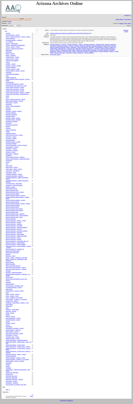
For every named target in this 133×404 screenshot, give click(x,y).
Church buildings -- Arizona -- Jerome (15, 70)
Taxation (8, 364)
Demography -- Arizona (11, 102)
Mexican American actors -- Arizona (15, 192)
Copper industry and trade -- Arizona (15, 87)
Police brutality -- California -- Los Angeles (16, 299)
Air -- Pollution (9, 41)
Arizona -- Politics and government (14, 48)
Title (125, 23)
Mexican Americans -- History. (13, 237)
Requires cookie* (125, 30)
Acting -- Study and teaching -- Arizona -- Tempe (18, 36)
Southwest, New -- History (12, 337)
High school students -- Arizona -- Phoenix (16, 145)
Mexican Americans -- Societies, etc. (15, 249)
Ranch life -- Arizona (11, 311)
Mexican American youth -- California (15, 213)
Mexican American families (12, 202)
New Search (127, 19)
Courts (7, 96)
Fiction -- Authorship (11, 130)
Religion (8, 314)
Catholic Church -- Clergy (12, 59)
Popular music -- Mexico (12, 301)
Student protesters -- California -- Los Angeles (17, 359)
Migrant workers (10, 262)
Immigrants (8, 155)
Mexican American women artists (14, 208)
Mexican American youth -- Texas (14, 217)
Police (7, 292)
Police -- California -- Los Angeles (14, 297)
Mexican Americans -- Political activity (15, 242)
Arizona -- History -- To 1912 (13, 47)
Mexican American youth (12, 212)
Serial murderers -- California (13, 330)
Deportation (9, 104)
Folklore (8, 131)
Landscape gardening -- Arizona (14, 174)
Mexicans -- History (11, 256)
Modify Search (119, 19)
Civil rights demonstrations (12, 74)
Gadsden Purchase (11, 133)
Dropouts (8, 107)
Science (8, 325)
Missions (8, 280)
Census (8, 62)
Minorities (8, 271)
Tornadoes (8, 368)
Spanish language (104, 51)
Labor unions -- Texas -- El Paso (14, 169)
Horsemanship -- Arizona (12, 147)
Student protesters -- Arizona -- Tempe (15, 357)
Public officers (9, 304)
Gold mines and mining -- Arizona (14, 135)
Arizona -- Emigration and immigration (15, 45)
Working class (9, 374)
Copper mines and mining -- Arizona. (15, 90)
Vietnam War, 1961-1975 (12, 372)
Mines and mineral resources (13, 265)
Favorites (126, 15)
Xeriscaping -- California (12, 383)
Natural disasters (10, 284)
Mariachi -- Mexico (10, 187)
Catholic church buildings (12, 60)
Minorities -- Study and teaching (14, 272)
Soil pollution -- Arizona (11, 335)
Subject (121, 23)
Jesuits (7, 162)
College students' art (11, 77)
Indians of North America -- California (15, 157)
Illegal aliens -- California (12, 153)
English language (93, 51)
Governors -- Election (11, 138)
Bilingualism (9, 52)
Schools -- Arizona (10, 323)
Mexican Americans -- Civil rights (14, 225)
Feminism (8, 128)
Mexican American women (12, 207)
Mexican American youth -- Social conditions (17, 215)
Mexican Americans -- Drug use (14, 229)
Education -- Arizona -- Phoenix (14, 111)
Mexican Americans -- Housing (13, 239)
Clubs (7, 76)
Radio (7, 308)
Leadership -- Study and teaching (14, 185)
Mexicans (8, 254)
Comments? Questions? (66, 400)
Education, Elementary (11, 114)
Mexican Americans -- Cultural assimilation (16, 227)
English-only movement (12, 125)
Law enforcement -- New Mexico (14, 183)
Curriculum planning (103, 50)
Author (129, 23)
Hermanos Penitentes (11, 143)
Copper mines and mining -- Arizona (15, 89)
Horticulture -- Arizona (11, 148)
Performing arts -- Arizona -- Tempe (15, 291)
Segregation (9, 326)
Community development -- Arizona (15, 84)
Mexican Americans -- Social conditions (16, 244)
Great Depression (10, 140)
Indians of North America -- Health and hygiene (17, 159)
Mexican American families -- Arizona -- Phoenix (18, 203)
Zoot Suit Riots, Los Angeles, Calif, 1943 (16, 384)
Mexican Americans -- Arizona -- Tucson (16, 220)
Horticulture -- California (12, 150)
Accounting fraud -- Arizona (12, 35)
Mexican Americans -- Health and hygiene (16, 236)
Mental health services (11, 188)
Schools (8, 321)
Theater (8, 366)
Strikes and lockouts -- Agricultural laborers (16, 340)
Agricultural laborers (96, 46)
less (6, 31)
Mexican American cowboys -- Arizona (15, 200)
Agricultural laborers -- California (14, 40)
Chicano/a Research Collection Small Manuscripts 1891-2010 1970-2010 (69, 33)
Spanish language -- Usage (13, 338)
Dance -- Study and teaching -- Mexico (15, 99)
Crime (7, 97)
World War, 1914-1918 (11, 376)
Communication (10, 82)
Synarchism (9, 363)
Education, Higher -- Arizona (13, 118)
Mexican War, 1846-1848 (12, 252)
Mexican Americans (11, 219)
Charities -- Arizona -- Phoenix (13, 65)
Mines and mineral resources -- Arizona (16, 267)
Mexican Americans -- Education (14, 232)
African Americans (10, 38)
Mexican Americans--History (13, 251)
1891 (7, 389)
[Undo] (9, 21)
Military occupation (10, 264)
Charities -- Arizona (10, 64)
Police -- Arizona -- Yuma (12, 296)
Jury (7, 164)
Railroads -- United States (12, 309)
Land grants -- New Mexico (12, 170)
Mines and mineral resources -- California (16, 269)
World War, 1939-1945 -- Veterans (14, 379)
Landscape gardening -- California (14, 176)
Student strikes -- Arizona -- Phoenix (15, 361)
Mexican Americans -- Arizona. (13, 222)
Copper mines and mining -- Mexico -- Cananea (18, 92)
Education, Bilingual (11, 113)
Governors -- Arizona (11, 136)
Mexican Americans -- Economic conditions (16, 231)
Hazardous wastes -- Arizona (13, 142)
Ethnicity (8, 126)
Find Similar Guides (55, 54)
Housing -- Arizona (10, 152)
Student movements (11, 356)
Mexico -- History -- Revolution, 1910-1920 (16, 257)
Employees (8, 123)
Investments (9, 160)
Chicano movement (11, 67)
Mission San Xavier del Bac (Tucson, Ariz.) (16, 279)
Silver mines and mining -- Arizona (14, 333)
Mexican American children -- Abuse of (15, 195)
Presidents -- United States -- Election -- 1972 (17, 302)
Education (8, 109)
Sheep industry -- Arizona (12, 331)
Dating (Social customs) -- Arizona (14, 101)
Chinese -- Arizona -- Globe (13, 69)
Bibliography (9, 50)
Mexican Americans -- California (14, 224)
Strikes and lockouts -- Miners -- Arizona (16, 354)
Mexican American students (13, 205)
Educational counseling (11, 121)
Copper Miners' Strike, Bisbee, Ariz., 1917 (16, 85)
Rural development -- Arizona (13, 318)
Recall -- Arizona (10, 313)
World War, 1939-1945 (11, 377)
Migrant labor (106, 46)
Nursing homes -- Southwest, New (14, 285)
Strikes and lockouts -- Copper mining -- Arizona (18, 346)
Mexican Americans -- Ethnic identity (15, 234)
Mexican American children (12, 193)
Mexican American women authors (14, 210)
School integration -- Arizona (13, 319)
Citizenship (8, 72)
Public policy (9, 306)
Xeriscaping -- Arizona (11, 381)
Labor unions (9, 165)
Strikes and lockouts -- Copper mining (15, 345)
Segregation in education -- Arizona (15, 328)
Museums (8, 282)
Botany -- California (11, 55)
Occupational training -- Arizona (14, 287)
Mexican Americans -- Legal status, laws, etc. (17, 241)
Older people (9, 289)
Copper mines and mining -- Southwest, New (17, 94)
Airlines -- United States (12, 43)
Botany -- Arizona (10, 53)
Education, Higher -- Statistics (13, 119)
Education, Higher (10, 116)
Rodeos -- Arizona (10, 316)
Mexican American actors (12, 190)
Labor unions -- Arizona (12, 167)
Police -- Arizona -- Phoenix (13, 294)
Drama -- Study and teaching (13, 106)
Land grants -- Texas (11, 172)
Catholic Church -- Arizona (12, 57)
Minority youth (9, 277)
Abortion (8, 33)
